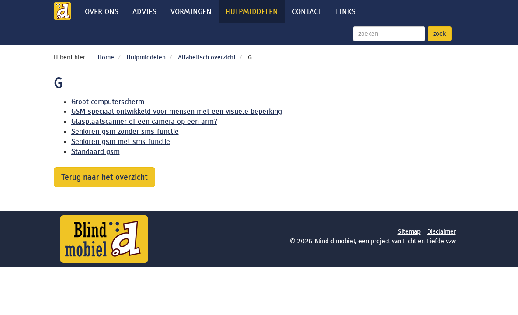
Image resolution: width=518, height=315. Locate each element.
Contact (307, 11)
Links (345, 11)
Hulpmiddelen (252, 11)
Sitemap (409, 231)
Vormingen (191, 11)
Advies (144, 11)
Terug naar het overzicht (104, 177)
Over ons (101, 11)
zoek (439, 34)
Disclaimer (441, 231)
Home (105, 57)
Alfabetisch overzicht (207, 57)
